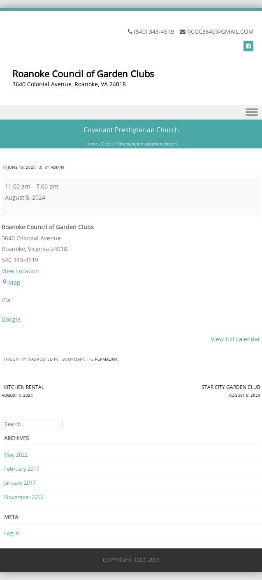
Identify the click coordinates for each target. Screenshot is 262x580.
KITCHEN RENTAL (66, 392)
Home (92, 144)
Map (11, 282)
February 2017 (21, 468)
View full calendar (235, 339)
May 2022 (16, 454)
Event (107, 144)
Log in (11, 533)
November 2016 (23, 497)
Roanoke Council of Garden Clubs (83, 74)
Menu (131, 112)
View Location (20, 271)
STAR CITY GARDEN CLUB (196, 392)
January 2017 (19, 482)
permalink (106, 359)
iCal (7, 300)
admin (57, 167)
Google (11, 319)
